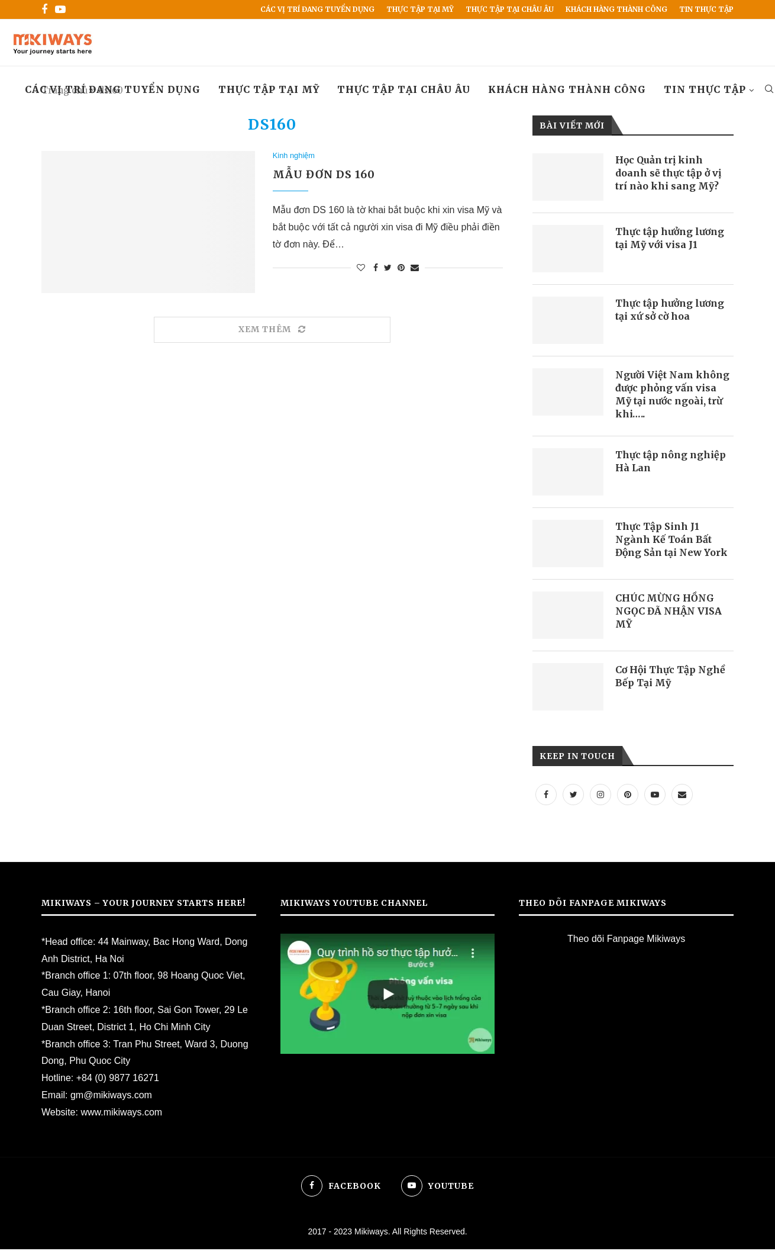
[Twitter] (573, 795)
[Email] (682, 795)
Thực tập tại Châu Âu (510, 9)
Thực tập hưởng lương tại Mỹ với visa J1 (670, 238)
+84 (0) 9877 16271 (117, 1080)
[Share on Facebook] (375, 269)
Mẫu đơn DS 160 (324, 175)
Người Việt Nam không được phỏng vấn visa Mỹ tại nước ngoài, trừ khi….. (672, 395)
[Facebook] (44, 9)
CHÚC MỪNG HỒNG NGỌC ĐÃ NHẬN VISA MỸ (668, 612)
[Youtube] (60, 9)
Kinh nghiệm (294, 156)
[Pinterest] (627, 795)
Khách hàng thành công (616, 9)
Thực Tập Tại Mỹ (420, 9)
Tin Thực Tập (706, 9)
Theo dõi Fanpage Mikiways (626, 940)
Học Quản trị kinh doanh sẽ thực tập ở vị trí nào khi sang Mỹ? (668, 174)
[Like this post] (361, 269)
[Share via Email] (415, 269)
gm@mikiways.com (111, 1096)
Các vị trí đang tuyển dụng (317, 9)
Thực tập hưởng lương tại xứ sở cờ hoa (670, 310)
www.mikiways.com (121, 1113)
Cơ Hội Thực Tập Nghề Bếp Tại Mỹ (670, 677)
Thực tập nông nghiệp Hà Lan (670, 462)
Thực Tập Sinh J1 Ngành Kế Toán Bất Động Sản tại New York (671, 541)
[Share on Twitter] (388, 269)
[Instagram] (600, 795)
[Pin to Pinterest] (401, 269)
